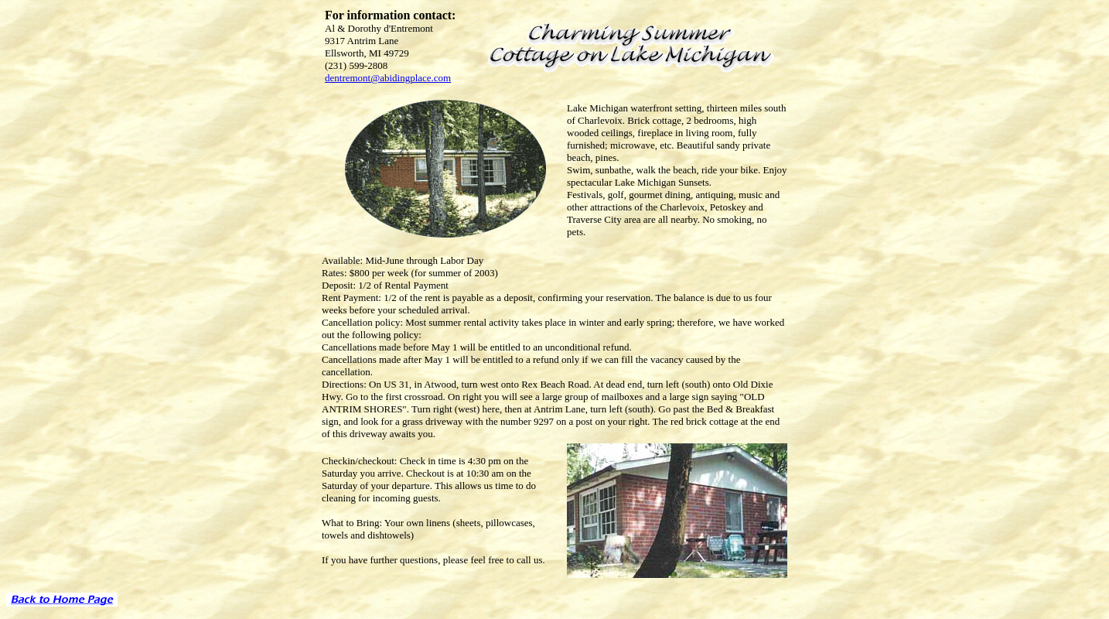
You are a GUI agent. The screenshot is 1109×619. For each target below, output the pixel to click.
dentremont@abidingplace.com (388, 78)
